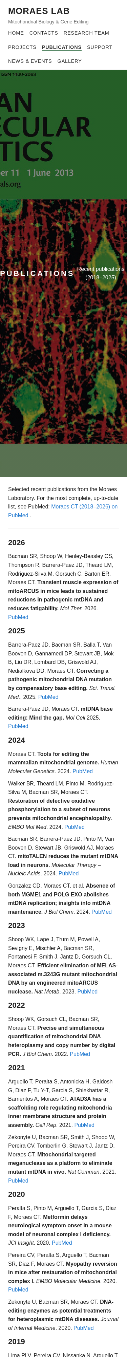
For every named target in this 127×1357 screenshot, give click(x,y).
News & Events (30, 61)
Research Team (86, 33)
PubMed (18, 617)
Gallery (70, 61)
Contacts (43, 33)
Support (99, 47)
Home (16, 33)
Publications (62, 47)
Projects (22, 47)
